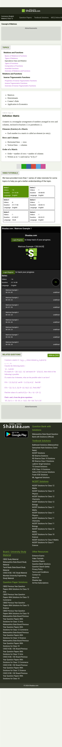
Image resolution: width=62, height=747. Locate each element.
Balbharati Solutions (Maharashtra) (45, 445)
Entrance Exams (38, 556)
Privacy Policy (37, 569)
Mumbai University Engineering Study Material (14, 577)
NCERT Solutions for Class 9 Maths (45, 540)
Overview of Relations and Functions (17, 71)
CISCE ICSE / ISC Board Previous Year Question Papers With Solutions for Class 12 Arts (15, 651)
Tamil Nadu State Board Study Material (14, 568)
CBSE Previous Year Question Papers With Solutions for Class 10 (16, 612)
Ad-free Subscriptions (40, 583)
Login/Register (18, 240)
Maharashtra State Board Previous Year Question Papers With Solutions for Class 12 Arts (16, 619)
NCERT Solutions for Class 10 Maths (43, 530)
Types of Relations (11, 58)
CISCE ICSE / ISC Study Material (15, 573)
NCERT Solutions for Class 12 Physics (43, 492)
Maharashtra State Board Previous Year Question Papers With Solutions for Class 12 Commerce (16, 627)
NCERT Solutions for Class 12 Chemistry (43, 498)
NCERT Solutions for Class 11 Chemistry (43, 519)
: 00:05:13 (37, 205)
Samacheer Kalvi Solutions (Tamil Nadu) (44, 449)
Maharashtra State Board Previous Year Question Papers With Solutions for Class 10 (16, 643)
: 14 (9, 190)
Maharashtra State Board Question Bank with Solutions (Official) (45, 435)
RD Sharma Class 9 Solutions (43, 461)
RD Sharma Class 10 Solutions (43, 458)
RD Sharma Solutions (40, 456)
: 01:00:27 (11, 217)
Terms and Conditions (40, 572)
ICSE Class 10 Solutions (41, 469)
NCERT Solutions (38, 453)
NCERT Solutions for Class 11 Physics (43, 514)
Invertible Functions (11, 68)
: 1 (34, 190)
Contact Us (36, 575)
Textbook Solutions (41, 440)
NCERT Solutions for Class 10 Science (43, 535)
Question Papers (38, 561)
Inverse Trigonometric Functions (16, 83)
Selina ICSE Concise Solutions (43, 472)
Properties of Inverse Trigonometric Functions (21, 81)
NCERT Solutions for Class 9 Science (42, 544)
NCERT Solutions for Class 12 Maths (43, 487)
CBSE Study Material (10, 559)
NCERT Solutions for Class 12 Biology (43, 503)
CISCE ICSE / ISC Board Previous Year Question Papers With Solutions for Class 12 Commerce (15, 659)
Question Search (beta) (40, 567)
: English (10, 195)
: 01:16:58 (11, 193)
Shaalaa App (37, 580)
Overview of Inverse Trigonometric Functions (20, 86)
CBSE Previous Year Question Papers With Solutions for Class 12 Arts (16, 589)
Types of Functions (11, 63)
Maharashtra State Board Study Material (14, 563)
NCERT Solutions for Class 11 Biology (43, 525)
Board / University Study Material (14, 553)
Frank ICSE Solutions (40, 475)
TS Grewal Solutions (39, 467)
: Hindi (10, 220)
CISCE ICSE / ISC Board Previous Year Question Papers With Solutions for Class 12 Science (15, 668)
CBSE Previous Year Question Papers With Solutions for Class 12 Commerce (16, 597)
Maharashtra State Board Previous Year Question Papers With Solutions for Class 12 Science (16, 635)
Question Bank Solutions (41, 564)
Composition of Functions (14, 66)
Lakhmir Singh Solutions (41, 464)
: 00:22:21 (37, 217)
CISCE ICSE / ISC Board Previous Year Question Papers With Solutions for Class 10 (15, 676)
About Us (35, 578)
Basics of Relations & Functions (16, 56)
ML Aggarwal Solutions (41, 477)
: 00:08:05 (37, 193)
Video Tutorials (37, 558)
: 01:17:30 (11, 205)
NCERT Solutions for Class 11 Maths (43, 508)
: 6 (8, 202)
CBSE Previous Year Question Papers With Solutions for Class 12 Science (16, 605)
